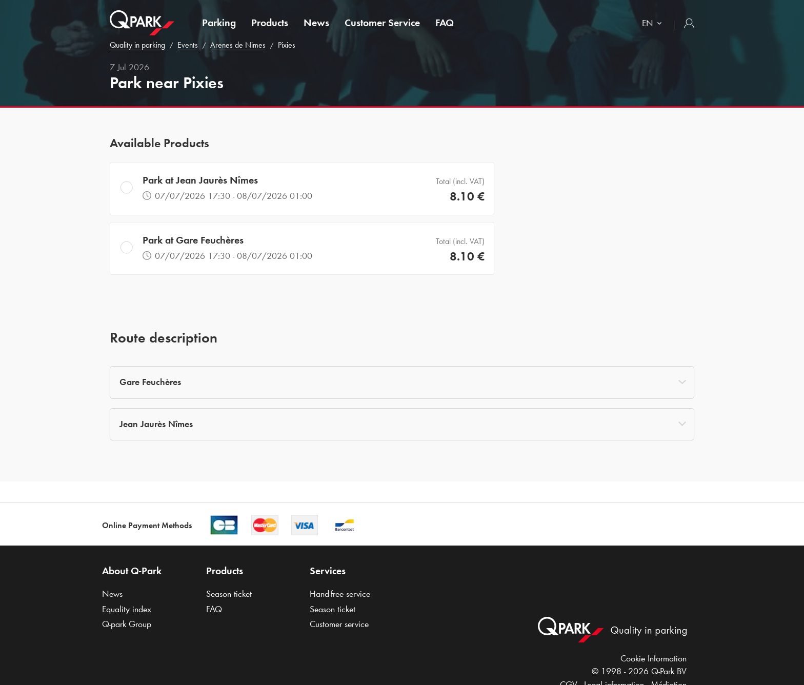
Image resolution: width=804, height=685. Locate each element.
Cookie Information (653, 658)
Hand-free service (340, 593)
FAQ (444, 22)
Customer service (339, 624)
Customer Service (382, 22)
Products (269, 22)
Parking (219, 22)
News (316, 22)
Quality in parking (137, 45)
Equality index (126, 609)
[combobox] (654, 24)
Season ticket (229, 593)
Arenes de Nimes (238, 45)
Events (187, 45)
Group (126, 624)
